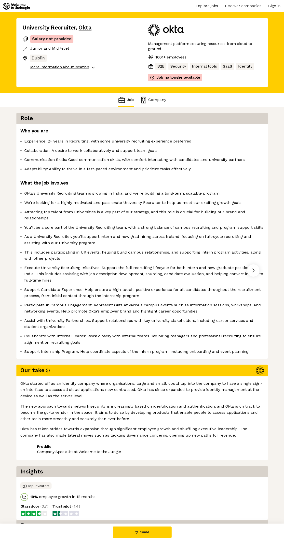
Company (153, 100)
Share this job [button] (35, 502)
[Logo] (16, 6)
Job (126, 100)
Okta (85, 27)
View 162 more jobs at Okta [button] (82, 502)
